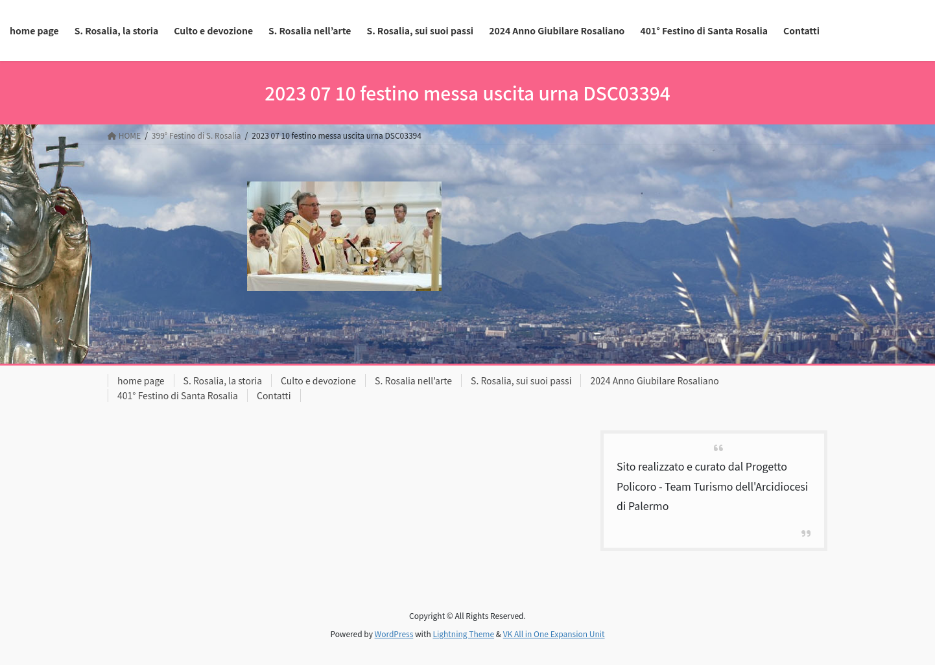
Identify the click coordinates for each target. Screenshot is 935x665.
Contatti (274, 395)
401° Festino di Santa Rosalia (177, 395)
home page (141, 380)
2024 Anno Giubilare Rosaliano (654, 380)
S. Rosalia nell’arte (413, 380)
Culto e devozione (318, 380)
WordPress (394, 633)
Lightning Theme (463, 633)
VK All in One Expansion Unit (554, 633)
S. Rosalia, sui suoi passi (521, 380)
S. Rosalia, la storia (223, 380)
